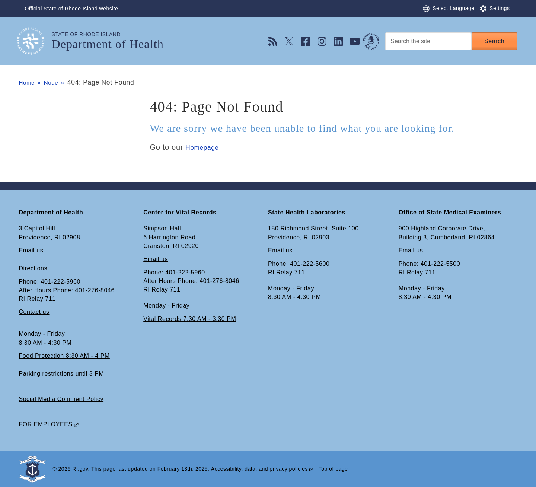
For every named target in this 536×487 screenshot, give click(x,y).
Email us (31, 250)
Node (56, 82)
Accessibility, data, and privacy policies (259, 469)
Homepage (204, 147)
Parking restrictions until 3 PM (61, 373)
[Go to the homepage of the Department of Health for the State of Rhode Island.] (35, 41)
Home (28, 82)
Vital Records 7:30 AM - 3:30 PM (189, 319)
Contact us (34, 312)
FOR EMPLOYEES (45, 424)
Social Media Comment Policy (61, 399)
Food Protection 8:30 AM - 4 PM (64, 356)
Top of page (333, 469)
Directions (33, 268)
